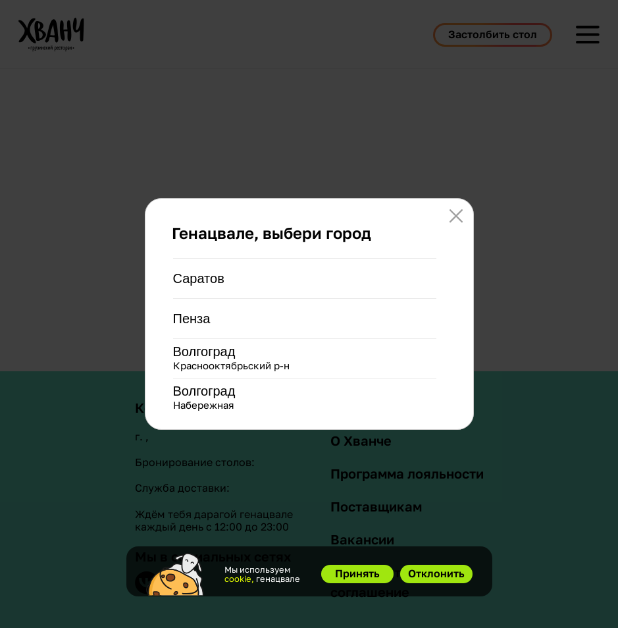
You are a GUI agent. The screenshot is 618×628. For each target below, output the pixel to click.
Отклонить (436, 573)
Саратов (198, 278)
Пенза (192, 318)
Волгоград (204, 351)
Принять (357, 573)
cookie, (239, 578)
